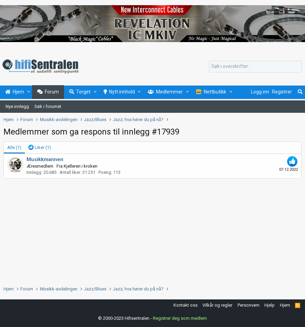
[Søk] (255, 66)
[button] (28, 92)
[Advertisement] (152, 230)
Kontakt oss (185, 305)
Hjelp (269, 305)
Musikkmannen (45, 159)
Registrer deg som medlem (180, 318)
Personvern (249, 305)
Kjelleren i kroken (80, 166)
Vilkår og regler (217, 305)
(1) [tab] (14, 147)
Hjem (285, 305)
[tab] (39, 147)
